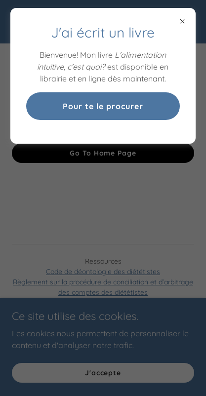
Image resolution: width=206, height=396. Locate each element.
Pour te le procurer (103, 106)
